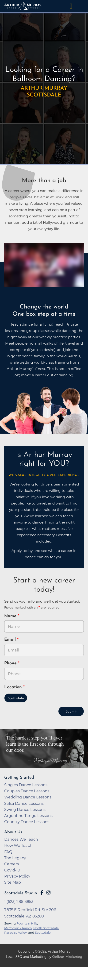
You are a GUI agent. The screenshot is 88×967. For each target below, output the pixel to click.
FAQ (8, 851)
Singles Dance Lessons (25, 784)
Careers (11, 864)
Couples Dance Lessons (26, 791)
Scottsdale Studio (20, 893)
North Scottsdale (46, 928)
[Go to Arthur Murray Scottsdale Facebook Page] (41, 892)
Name (11, 616)
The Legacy (15, 857)
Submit (71, 711)
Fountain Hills (26, 923)
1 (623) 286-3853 (18, 901)
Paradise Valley (15, 932)
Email (10, 639)
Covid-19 (12, 870)
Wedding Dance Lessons (27, 797)
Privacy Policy (17, 876)
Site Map (12, 882)
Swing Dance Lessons (25, 809)
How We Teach (18, 845)
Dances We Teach (21, 839)
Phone (11, 663)
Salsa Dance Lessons (24, 803)
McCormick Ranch (18, 928)
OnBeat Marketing (67, 957)
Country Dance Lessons (26, 821)
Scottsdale (16, 698)
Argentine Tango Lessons (28, 815)
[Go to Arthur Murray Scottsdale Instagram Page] (48, 892)
